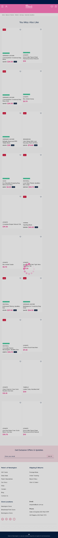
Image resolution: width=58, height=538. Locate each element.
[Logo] (29, 6)
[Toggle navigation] (2, 6)
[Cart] (56, 6)
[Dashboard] (6, 6)
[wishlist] (52, 6)
